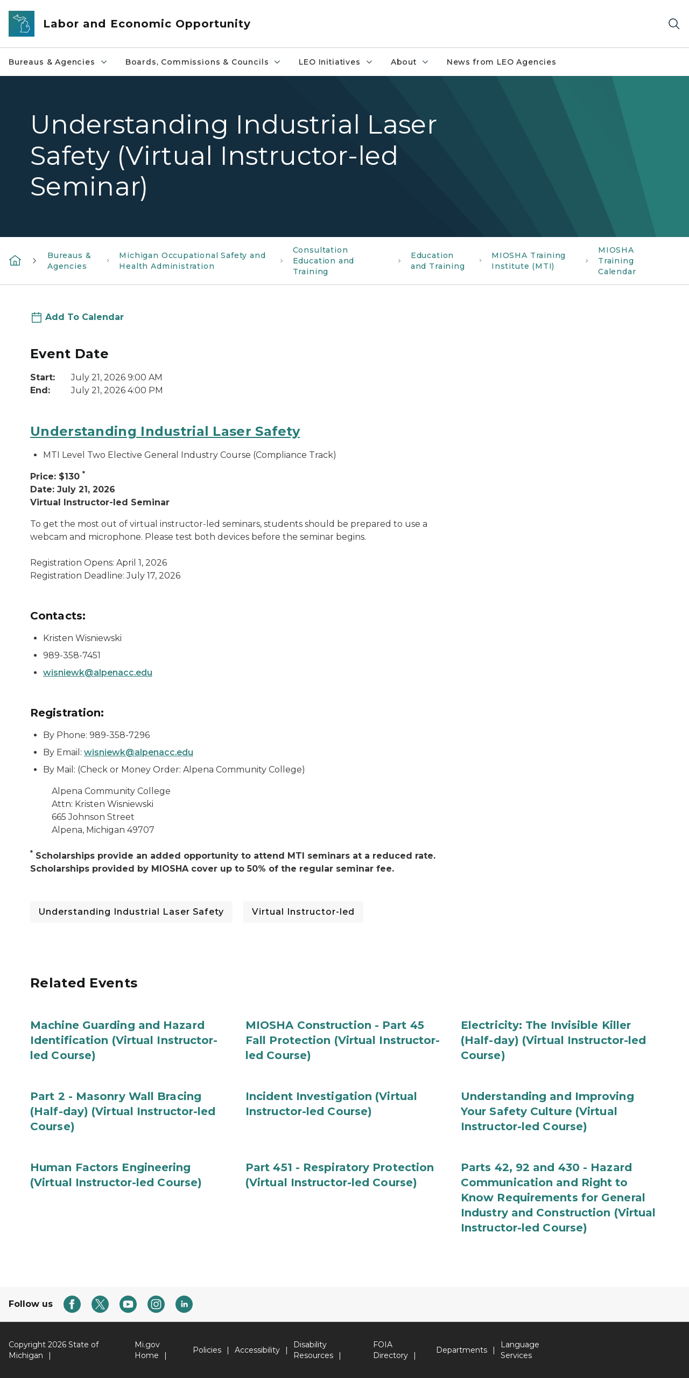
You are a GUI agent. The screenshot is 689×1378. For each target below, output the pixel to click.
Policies (207, 1350)
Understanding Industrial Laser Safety (165, 431)
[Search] (673, 24)
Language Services (520, 1350)
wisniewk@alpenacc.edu (97, 672)
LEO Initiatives (336, 62)
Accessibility (257, 1350)
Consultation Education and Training (324, 260)
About (410, 62)
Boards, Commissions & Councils (203, 62)
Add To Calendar (84, 317)
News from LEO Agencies (502, 62)
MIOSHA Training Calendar (617, 260)
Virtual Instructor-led (303, 912)
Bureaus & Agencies (58, 62)
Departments (461, 1350)
